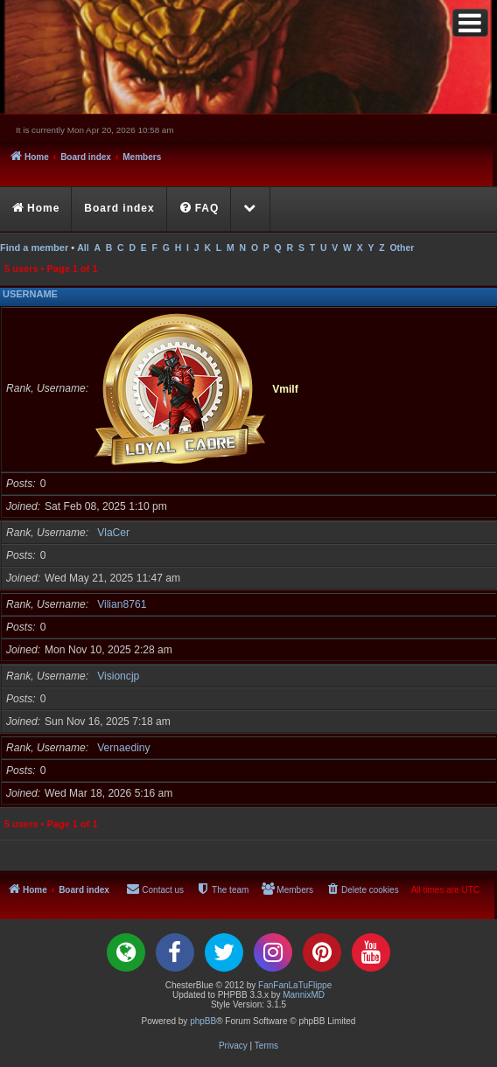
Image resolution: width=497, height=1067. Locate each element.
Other (401, 248)
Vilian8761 (121, 604)
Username (30, 294)
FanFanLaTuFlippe (295, 985)
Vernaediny (123, 748)
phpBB (203, 1021)
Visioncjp (118, 676)
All (82, 248)
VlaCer (113, 533)
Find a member (34, 247)
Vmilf (285, 388)
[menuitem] (200, 209)
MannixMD (304, 995)
